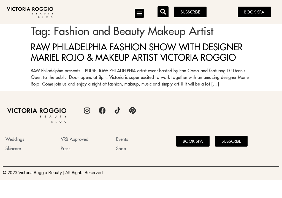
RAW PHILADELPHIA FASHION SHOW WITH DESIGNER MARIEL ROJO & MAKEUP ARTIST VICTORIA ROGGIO (137, 54)
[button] (139, 13)
